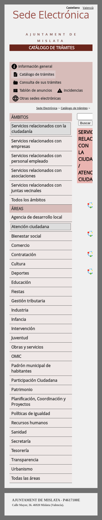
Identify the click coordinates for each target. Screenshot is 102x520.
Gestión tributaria (28, 301)
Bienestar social (26, 236)
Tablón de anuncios (36, 90)
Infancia (18, 319)
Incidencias (73, 90)
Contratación (23, 254)
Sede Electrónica (46, 108)
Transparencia (24, 460)
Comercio (20, 245)
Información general (35, 66)
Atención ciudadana (30, 226)
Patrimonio (21, 389)
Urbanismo (21, 469)
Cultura (18, 264)
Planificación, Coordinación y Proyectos (38, 401)
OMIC (16, 356)
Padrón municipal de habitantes (30, 368)
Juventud (19, 338)
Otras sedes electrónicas (40, 98)
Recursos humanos (29, 423)
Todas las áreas (25, 478)
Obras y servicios (27, 347)
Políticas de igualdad (30, 413)
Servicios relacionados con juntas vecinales (36, 187)
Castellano (73, 7)
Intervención (23, 328)
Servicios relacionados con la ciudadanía (39, 128)
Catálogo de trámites (37, 74)
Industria (19, 310)
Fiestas (17, 291)
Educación (21, 282)
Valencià (88, 7)
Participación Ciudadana (34, 380)
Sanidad (18, 432)
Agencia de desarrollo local (36, 217)
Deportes (20, 273)
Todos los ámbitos (28, 200)
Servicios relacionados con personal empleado (36, 158)
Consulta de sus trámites (40, 82)
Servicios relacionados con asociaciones (36, 173)
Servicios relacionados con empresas (36, 143)
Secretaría (20, 441)
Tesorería (20, 450)
